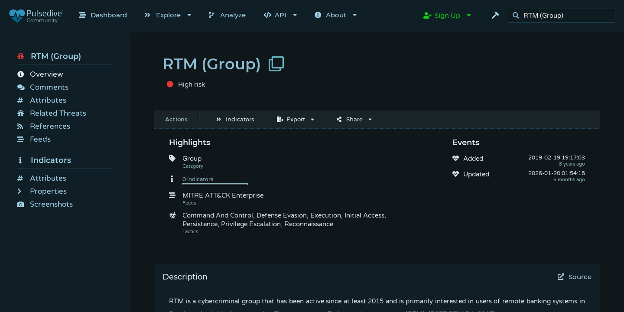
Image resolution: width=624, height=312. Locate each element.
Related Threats (51, 113)
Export (291, 119)
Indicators (44, 160)
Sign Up (441, 15)
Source (575, 277)
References (43, 126)
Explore (163, 15)
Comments (42, 87)
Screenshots (45, 204)
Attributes (41, 100)
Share (350, 119)
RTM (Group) (49, 56)
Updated (476, 174)
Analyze (227, 15)
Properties (42, 191)
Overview (40, 74)
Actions (176, 119)
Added (473, 158)
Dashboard (103, 15)
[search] (563, 15)
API (274, 15)
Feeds (34, 139)
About (330, 15)
